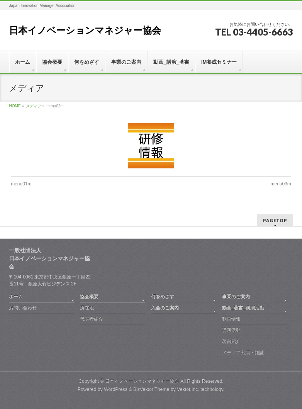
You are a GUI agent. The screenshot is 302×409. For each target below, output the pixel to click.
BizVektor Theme (151, 389)
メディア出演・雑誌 (243, 352)
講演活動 (231, 330)
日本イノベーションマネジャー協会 (85, 30)
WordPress (115, 389)
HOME (14, 106)
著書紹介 (231, 341)
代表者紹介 (91, 319)
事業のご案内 (236, 296)
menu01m (21, 184)
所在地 (87, 308)
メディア (33, 106)
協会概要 (89, 296)
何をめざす (162, 296)
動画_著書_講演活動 (243, 308)
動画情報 (231, 319)
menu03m (280, 184)
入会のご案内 (165, 308)
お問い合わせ (23, 308)
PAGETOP (275, 220)
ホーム (16, 296)
